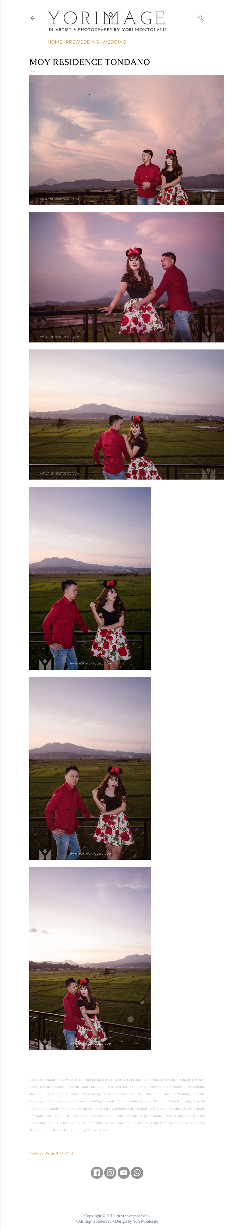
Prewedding (82, 42)
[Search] (201, 17)
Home (55, 42)
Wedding (114, 42)
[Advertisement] (117, 1196)
